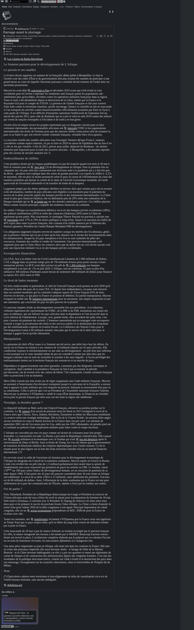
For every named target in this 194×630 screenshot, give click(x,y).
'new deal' (39, 167)
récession (78, 36)
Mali (47, 46)
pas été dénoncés (88, 439)
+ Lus (61, 7)
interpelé (72, 128)
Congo (37, 46)
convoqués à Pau (40, 90)
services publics (45, 36)
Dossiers (54, 7)
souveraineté (33, 36)
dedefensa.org (23, 29)
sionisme (70, 36)
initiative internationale (45, 298)
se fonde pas (41, 201)
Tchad (43, 46)
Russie (19, 46)
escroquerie (17, 38)
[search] (18, 1)
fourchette (12, 219)
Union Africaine (33, 54)
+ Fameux (69, 7)
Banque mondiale (20, 54)
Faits (10, 7)
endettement (10, 36)
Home (4, 7)
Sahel (32, 46)
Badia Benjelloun (12, 41)
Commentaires (87, 7)
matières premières (59, 36)
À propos (98, 7)
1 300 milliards (78, 265)
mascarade (7, 38)
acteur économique (41, 510)
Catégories (44, 7)
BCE (11, 54)
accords (16, 439)
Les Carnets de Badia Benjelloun (25, 58)
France (8, 46)
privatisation (87, 36)
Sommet (9, 49)
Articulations (27, 7)
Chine (14, 46)
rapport (26, 411)
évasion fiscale (21, 36)
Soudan (26, 46)
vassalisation (27, 38)
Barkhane (9, 43)
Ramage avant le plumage (22, 32)
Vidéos (77, 7)
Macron (8, 52)
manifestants (41, 519)
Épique (36, 7)
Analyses (17, 7)
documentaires (10, 23)
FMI (7, 54)
